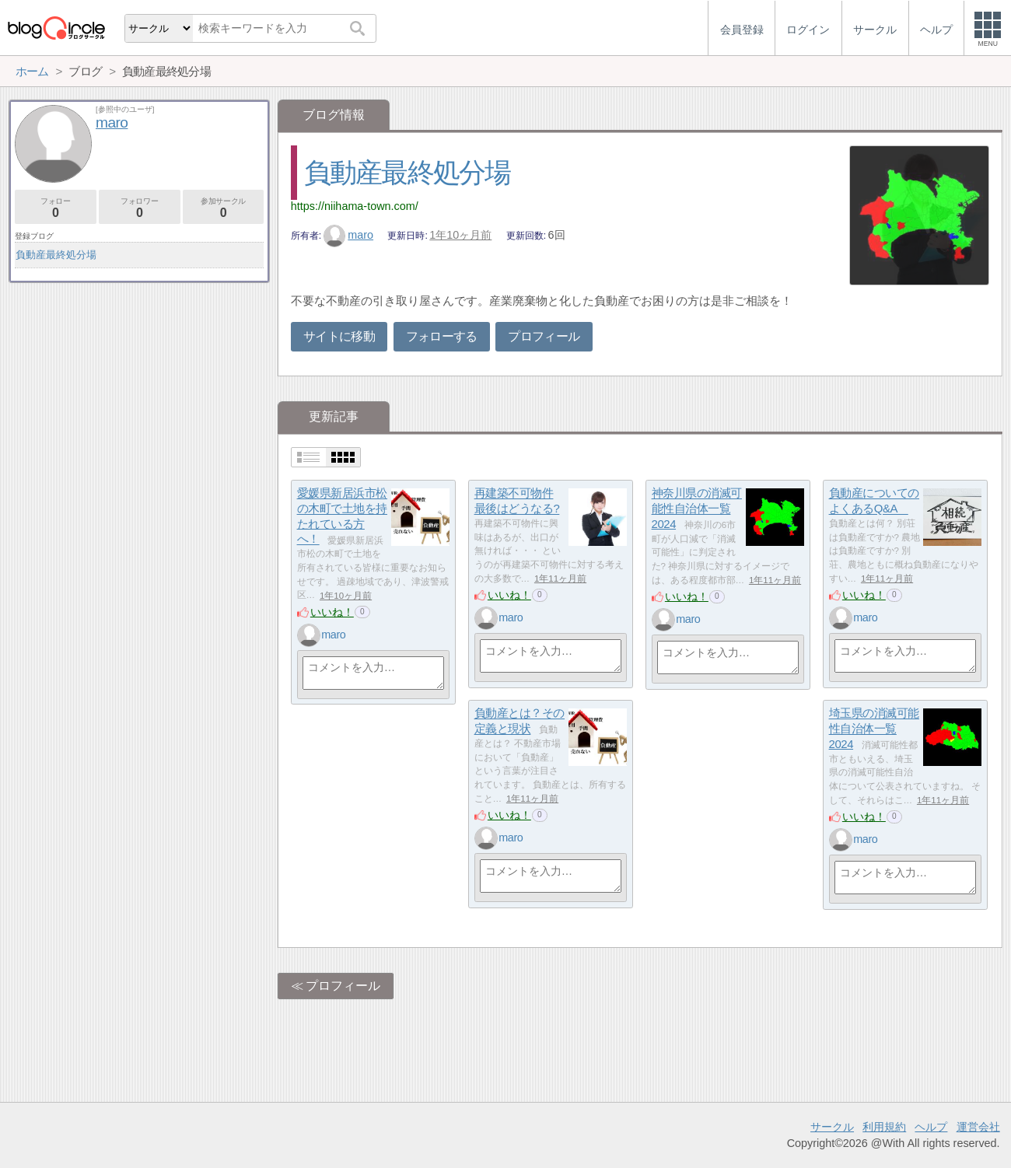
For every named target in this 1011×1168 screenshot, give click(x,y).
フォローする (442, 336)
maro (348, 235)
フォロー (55, 208)
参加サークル (223, 208)
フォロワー (139, 208)
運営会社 (978, 1127)
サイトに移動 (339, 336)
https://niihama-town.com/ (354, 206)
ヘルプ (931, 1127)
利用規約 (884, 1127)
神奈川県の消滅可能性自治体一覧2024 (697, 508)
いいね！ (332, 612)
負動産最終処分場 (407, 172)
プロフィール (543, 336)
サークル (832, 1127)
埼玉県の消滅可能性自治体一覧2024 (874, 728)
